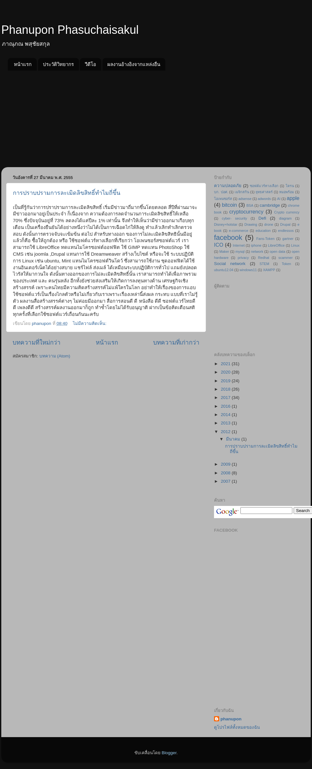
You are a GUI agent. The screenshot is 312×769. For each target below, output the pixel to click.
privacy (243, 258)
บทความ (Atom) (54, 356)
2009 (226, 464)
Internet (239, 245)
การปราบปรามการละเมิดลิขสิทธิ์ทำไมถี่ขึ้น (66, 193)
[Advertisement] (156, 119)
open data (277, 251)
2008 (226, 472)
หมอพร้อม (286, 192)
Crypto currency (286, 212)
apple (293, 198)
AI (278, 199)
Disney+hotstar (225, 224)
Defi (262, 218)
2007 (226, 481)
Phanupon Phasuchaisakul (70, 29)
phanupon (230, 719)
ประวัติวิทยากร (58, 64)
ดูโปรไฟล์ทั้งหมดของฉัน (237, 727)
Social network (230, 263)
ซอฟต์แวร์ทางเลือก (264, 186)
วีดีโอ (90, 64)
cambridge (270, 205)
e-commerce (238, 231)
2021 (226, 363)
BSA (249, 205)
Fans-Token (265, 239)
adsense (244, 199)
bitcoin (229, 205)
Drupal (285, 224)
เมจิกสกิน (242, 192)
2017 (226, 397)
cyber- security (234, 218)
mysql (240, 251)
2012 (226, 431)
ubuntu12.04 (223, 270)
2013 (226, 423)
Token (286, 264)
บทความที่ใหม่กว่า (37, 342)
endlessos (286, 231)
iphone (256, 245)
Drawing (250, 224)
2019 (226, 380)
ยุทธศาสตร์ (264, 192)
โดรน (290, 186)
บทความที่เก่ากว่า (176, 342)
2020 (226, 372)
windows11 (248, 270)
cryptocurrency (246, 211)
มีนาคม (233, 439)
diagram (285, 218)
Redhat (263, 258)
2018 (226, 389)
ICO (218, 245)
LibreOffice (276, 245)
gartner (287, 239)
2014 (226, 414)
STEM (264, 264)
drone (268, 224)
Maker (224, 251)
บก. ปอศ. (221, 192)
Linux (295, 245)
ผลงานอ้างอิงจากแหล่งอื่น (133, 64)
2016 (226, 406)
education (263, 231)
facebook (228, 237)
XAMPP (269, 270)
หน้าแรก (23, 64)
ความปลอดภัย (227, 185)
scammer (285, 258)
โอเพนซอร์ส (223, 199)
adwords (264, 199)
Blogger (169, 752)
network (257, 251)
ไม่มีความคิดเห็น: (90, 323)
